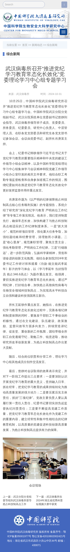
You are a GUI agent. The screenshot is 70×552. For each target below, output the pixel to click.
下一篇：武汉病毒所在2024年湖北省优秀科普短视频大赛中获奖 (49, 500)
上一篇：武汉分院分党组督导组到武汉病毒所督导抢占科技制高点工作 (17, 500)
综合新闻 (52, 44)
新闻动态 (37, 44)
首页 (24, 44)
